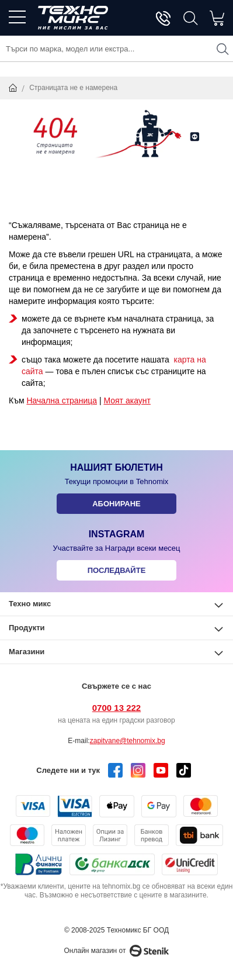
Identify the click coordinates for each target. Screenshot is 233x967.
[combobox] (116, 49)
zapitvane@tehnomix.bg (127, 741)
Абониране (116, 503)
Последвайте (117, 570)
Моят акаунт (126, 400)
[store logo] (73, 18)
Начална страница (61, 400)
